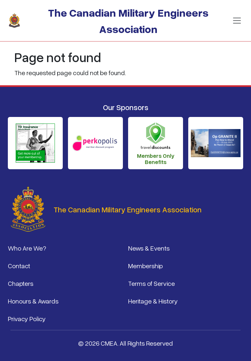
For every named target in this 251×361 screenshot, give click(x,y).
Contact (19, 266)
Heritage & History (153, 301)
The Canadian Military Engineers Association (128, 20)
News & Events (149, 248)
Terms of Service (151, 283)
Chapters (20, 283)
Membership (145, 266)
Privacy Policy (27, 318)
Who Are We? (27, 248)
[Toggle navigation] (237, 20)
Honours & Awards (33, 301)
